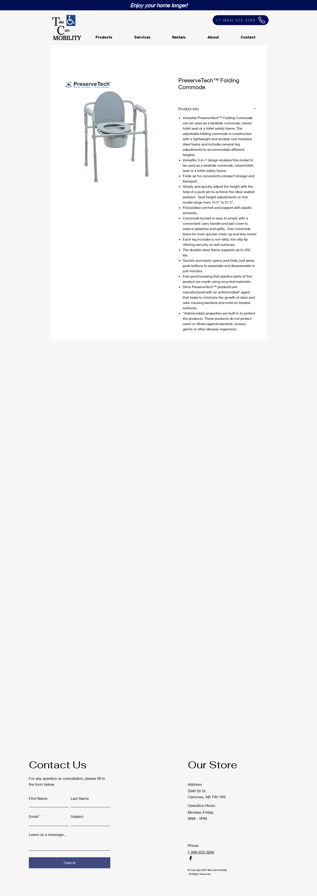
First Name (38, 798)
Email (33, 816)
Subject (77, 816)
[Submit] (69, 862)
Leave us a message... (48, 834)
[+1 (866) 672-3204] (241, 20)
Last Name (80, 798)
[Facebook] (191, 858)
